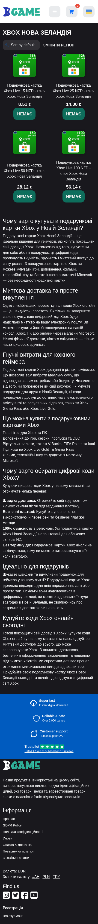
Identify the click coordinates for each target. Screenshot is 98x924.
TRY (56, 877)
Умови (7, 838)
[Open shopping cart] (71, 11)
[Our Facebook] (25, 897)
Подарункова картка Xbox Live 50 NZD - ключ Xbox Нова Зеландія (24, 170)
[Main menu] (54, 11)
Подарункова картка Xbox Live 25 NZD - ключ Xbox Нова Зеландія (73, 90)
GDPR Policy (12, 825)
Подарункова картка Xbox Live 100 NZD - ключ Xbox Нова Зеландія (73, 170)
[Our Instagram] (7, 897)
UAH (35, 877)
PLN (46, 877)
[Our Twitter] (16, 897)
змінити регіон (58, 45)
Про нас (9, 819)
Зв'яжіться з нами (16, 858)
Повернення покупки (18, 851)
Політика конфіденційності (22, 832)
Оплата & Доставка (17, 845)
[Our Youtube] (34, 897)
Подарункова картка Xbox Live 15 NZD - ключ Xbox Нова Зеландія (24, 90)
